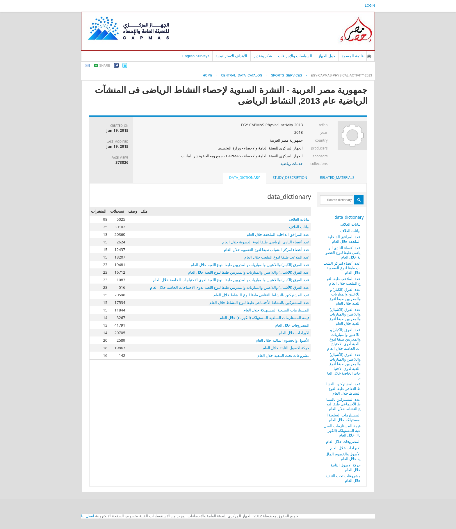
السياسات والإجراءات (295, 56)
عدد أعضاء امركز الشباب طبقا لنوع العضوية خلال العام (342, 268)
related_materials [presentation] (337, 177)
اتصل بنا (87, 516)
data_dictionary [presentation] (244, 177)
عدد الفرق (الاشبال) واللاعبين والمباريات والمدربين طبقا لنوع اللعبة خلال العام (345, 316)
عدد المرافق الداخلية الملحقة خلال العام (344, 239)
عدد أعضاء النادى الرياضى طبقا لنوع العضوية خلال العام (343, 252)
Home (207, 75)
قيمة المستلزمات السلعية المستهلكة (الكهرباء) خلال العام (342, 430)
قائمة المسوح (352, 56)
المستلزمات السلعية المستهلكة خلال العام (344, 417)
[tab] (337, 177)
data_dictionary (349, 217)
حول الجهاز (327, 56)
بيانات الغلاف (350, 224)
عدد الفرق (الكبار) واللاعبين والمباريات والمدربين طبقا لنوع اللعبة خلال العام (345, 296)
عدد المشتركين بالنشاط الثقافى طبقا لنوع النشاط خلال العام (343, 389)
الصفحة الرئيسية (369, 56)
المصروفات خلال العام (343, 441)
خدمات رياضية (291, 163)
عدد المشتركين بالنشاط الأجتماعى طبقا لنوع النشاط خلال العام (343, 404)
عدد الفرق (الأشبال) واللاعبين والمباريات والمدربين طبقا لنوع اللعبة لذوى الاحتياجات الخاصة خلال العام (344, 366)
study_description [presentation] (290, 177)
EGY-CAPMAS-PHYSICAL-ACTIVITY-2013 (341, 75)
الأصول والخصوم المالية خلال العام (343, 456)
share (104, 65)
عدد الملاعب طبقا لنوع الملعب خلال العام (344, 281)
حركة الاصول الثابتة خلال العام (346, 467)
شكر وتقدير (263, 56)
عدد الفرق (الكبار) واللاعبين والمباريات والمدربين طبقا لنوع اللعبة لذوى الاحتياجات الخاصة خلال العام (344, 339)
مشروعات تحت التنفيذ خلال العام (343, 478)
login (370, 5)
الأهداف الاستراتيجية (231, 56)
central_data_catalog (241, 75)
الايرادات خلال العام (345, 448)
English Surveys (195, 56)
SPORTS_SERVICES (286, 75)
